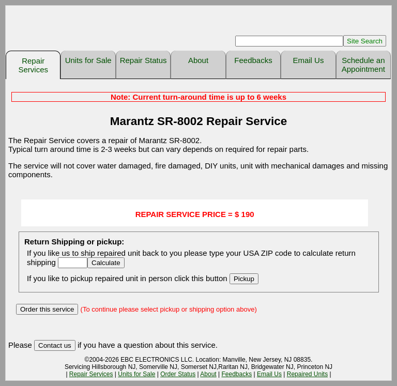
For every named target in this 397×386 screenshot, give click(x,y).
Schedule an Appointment (363, 64)
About (198, 60)
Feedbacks (253, 60)
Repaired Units (307, 374)
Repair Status (143, 60)
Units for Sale (88, 60)
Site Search (365, 41)
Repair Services (33, 65)
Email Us (308, 60)
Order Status (177, 374)
